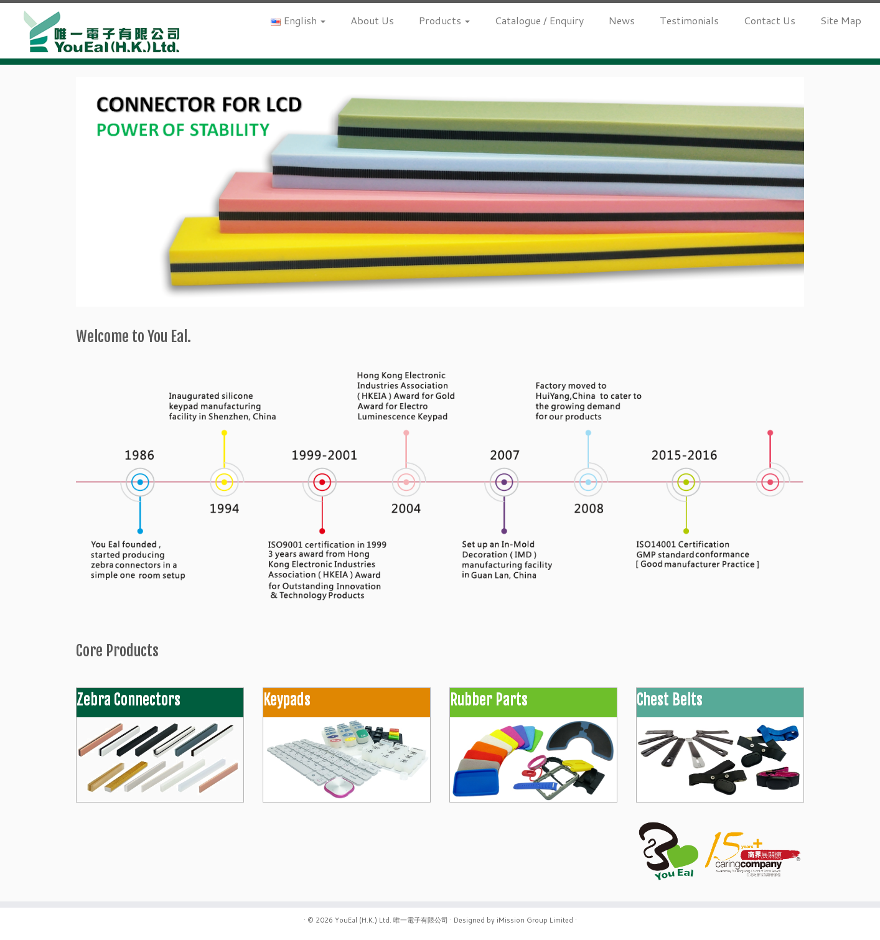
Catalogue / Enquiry (539, 20)
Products (444, 20)
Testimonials (689, 20)
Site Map (840, 20)
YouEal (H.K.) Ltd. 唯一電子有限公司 (391, 920)
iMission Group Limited (535, 920)
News (622, 20)
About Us (372, 20)
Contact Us (769, 20)
